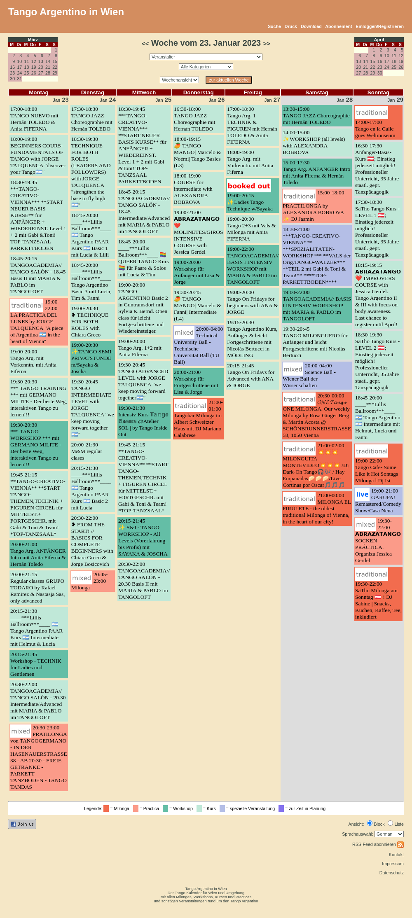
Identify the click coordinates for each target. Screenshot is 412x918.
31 (19, 78)
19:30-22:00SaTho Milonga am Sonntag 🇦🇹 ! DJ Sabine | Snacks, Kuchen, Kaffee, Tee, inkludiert (378, 600)
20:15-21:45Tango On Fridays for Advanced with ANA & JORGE (250, 375)
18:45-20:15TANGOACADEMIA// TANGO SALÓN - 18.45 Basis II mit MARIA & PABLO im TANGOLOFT (38, 274)
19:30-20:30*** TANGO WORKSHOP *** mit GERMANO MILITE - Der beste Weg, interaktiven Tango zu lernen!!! (35, 444)
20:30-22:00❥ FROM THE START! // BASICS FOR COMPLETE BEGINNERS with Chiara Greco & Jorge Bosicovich (92, 541)
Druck (291, 26)
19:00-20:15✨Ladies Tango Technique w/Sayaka (249, 202)
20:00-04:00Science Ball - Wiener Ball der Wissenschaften (309, 375)
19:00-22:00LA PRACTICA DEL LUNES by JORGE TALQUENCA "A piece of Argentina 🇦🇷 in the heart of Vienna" (36, 321)
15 (54, 61)
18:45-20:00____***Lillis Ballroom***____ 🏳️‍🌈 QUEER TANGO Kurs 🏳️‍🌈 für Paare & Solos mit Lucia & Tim (143, 258)
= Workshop (179, 808)
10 (19, 61)
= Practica (147, 808)
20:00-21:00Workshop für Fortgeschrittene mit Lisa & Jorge (196, 382)
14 (47, 61)
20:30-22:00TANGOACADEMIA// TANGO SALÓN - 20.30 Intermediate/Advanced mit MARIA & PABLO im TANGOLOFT (38, 700)
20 (40, 67)
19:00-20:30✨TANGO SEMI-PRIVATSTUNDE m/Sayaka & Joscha (92, 358)
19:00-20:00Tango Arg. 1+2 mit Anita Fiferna (140, 347)
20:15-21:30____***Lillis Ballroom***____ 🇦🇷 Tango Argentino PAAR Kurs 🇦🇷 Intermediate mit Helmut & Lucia (36, 627)
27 (40, 72)
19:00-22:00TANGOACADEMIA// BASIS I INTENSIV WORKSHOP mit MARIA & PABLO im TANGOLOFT (253, 265)
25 (26, 72)
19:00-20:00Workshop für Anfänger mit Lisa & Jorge (197, 272)
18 (26, 67)
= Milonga (117, 808)
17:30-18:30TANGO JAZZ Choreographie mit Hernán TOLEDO (91, 119)
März (33, 39)
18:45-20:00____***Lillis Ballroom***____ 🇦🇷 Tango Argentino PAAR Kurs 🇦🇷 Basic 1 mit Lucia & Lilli (91, 235)
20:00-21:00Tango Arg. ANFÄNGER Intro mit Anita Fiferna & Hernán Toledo (38, 554)
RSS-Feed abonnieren (378, 844)
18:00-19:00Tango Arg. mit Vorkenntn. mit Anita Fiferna (250, 162)
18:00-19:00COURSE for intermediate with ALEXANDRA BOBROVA (193, 189)
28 (47, 72)
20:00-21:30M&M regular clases (86, 451)
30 (12, 78)
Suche (274, 26)
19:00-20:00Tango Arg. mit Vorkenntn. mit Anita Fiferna (33, 361)
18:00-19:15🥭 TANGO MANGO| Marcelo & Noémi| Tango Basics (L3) (197, 152)
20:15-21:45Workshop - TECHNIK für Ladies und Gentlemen (35, 664)
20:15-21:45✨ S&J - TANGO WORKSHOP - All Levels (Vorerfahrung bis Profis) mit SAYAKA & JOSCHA (143, 537)
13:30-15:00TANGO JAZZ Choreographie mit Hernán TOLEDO (316, 115)
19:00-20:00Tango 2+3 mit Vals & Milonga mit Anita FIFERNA (251, 229)
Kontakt (396, 854)
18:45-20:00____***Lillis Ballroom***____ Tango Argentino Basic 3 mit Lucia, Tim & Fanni (91, 281)
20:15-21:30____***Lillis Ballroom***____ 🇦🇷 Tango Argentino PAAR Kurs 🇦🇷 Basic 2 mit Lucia (91, 488)
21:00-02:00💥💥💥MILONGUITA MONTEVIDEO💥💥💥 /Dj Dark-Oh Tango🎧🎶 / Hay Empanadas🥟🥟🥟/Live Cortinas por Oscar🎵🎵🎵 (316, 465)
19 (33, 67)
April (379, 39)
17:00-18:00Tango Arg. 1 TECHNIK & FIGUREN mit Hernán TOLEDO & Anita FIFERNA (252, 125)
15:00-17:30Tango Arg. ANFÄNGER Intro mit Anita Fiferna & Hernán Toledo (316, 172)
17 (19, 67)
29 (54, 72)
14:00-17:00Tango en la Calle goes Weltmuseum (375, 128)
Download (311, 26)
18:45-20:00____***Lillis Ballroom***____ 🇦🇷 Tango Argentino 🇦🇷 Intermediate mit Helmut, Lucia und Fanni (377, 417)
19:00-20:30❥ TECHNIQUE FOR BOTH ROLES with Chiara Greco (89, 321)
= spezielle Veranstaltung (249, 808)
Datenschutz (391, 872)
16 (12, 67)
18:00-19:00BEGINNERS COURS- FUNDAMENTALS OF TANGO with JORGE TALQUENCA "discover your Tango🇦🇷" (38, 155)
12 (33, 61)
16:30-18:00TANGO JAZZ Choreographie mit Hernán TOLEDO (194, 119)
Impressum (393, 863)
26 (33, 72)
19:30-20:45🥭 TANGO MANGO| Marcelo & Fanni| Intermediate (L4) (197, 305)
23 (12, 72)
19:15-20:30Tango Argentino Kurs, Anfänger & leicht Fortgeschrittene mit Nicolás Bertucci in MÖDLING (252, 338)
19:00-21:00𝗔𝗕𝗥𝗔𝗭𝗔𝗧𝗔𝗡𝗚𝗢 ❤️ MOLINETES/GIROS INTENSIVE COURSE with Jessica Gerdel (198, 232)
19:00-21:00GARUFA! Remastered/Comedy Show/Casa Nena (378, 501)
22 (54, 67)
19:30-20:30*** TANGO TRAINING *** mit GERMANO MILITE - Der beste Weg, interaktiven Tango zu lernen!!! (38, 398)
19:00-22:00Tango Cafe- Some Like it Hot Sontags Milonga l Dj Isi (376, 471)
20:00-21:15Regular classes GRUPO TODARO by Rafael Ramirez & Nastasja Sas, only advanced (37, 587)
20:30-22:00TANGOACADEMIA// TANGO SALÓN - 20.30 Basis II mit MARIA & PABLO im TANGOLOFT (144, 580)
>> (266, 43)
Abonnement (338, 26)
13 (40, 61)
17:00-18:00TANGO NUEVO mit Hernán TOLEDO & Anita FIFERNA (34, 119)
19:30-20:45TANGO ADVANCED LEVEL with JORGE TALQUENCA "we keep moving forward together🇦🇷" (143, 381)
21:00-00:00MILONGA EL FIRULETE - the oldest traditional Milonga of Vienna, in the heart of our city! (317, 508)
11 (26, 61)
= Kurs (207, 808)
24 (19, 72)
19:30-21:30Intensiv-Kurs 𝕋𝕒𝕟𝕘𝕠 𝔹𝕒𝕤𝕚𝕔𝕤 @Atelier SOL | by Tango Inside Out (143, 421)
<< (145, 43)
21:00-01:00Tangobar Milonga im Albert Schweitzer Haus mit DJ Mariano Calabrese (198, 418)
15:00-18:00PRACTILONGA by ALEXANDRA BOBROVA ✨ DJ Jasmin (313, 205)
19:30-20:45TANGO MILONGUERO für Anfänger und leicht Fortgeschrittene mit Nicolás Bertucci (315, 342)
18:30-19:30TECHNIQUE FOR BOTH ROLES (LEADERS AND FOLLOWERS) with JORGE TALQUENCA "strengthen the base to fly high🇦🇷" (91, 172)
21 (47, 67)
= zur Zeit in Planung (303, 808)
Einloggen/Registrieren (380, 26)
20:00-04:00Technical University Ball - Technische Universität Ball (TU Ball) (198, 345)
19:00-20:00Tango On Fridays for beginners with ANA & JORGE (252, 302)
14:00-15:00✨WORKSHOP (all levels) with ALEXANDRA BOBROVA (314, 142)
